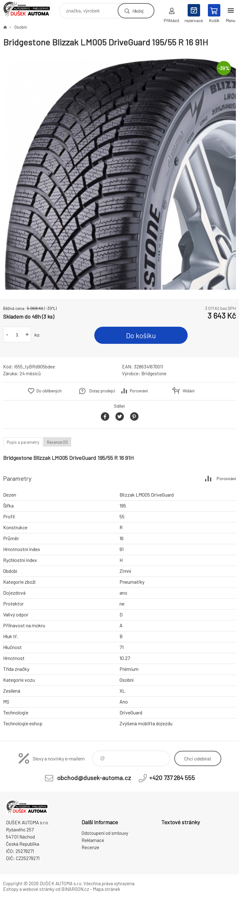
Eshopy (10, 889)
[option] (119, 173)
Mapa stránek (106, 889)
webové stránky (38, 889)
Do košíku (141, 335)
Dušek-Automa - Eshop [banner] (30, 9)
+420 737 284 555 (172, 777)
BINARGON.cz (75, 889)
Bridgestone (153, 373)
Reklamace (93, 840)
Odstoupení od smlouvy (105, 833)
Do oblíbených (49, 390)
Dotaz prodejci (102, 390)
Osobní (20, 27)
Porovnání (139, 390)
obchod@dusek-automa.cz (94, 777)
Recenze (90, 847)
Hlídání (188, 390)
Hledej (137, 11)
